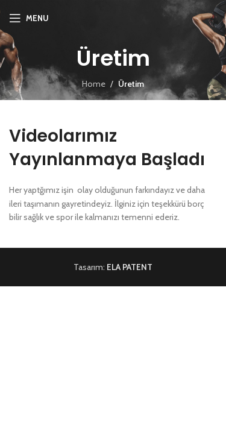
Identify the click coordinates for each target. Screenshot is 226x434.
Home (93, 83)
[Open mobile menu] (29, 18)
